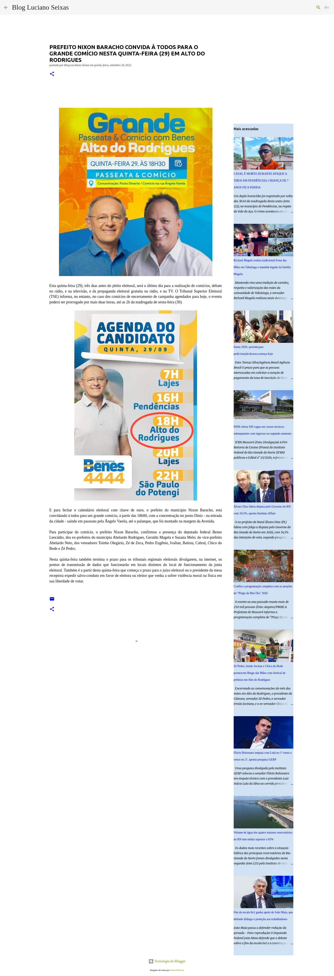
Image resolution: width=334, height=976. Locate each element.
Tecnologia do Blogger (167, 961)
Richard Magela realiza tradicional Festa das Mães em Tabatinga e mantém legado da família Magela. (262, 267)
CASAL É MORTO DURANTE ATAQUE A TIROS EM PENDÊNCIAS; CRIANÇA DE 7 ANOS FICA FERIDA (261, 180)
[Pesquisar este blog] (308, 7)
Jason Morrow (177, 970)
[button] (52, 74)
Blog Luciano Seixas (40, 7)
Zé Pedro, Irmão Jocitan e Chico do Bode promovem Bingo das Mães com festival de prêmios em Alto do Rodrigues (259, 673)
